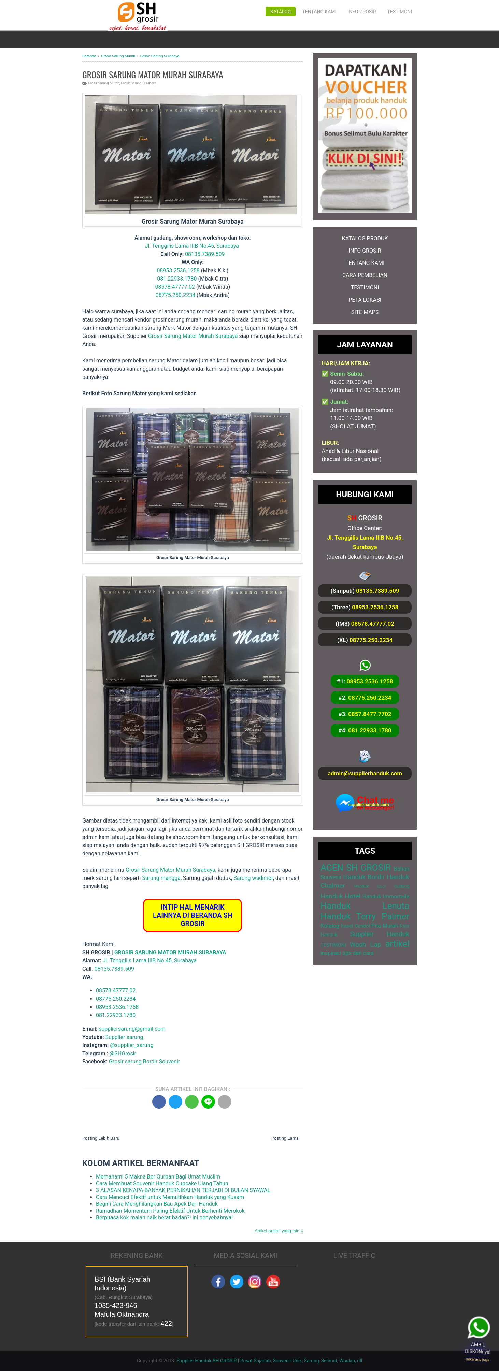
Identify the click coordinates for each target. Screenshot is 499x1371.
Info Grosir (361, 11)
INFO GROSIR (365, 250)
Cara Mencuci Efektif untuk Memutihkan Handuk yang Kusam (170, 1197)
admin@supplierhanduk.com (365, 773)
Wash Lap (365, 944)
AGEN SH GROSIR (355, 867)
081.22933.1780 (177, 278)
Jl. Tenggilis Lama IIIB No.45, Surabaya (192, 246)
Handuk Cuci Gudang (381, 886)
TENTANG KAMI (364, 263)
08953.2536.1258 (178, 270)
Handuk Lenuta (364, 906)
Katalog (280, 11)
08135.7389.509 (205, 254)
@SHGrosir (123, 1053)
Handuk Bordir (364, 877)
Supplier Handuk (379, 934)
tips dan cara (358, 953)
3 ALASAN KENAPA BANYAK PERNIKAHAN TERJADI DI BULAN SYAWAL (183, 1190)
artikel (397, 944)
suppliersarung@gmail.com (132, 1029)
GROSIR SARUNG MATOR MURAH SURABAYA (170, 952)
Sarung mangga (161, 878)
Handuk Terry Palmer (364, 916)
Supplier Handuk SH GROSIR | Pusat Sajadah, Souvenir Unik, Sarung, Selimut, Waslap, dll (269, 1360)
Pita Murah (384, 926)
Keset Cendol (355, 926)
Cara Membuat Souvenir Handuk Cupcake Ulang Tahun (162, 1183)
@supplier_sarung (132, 1045)
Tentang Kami (319, 11)
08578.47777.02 (175, 287)
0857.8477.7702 (369, 714)
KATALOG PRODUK (365, 238)
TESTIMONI (365, 287)
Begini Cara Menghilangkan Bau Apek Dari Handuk (157, 1204)
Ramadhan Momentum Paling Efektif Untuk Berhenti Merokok (170, 1211)
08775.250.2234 (175, 295)
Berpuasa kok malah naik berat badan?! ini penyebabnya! (164, 1217)
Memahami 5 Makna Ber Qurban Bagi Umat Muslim (158, 1176)
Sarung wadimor (253, 878)
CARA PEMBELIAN (364, 275)
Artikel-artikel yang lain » (279, 1230)
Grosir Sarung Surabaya (138, 83)
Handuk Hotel (340, 896)
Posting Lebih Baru (100, 1138)
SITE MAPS (365, 312)
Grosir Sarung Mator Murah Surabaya (193, 336)
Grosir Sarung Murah (103, 83)
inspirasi (330, 953)
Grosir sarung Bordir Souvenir (144, 1061)
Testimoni (399, 11)
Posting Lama (285, 1138)
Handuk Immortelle (385, 896)
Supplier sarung (124, 1037)
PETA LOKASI (364, 300)
